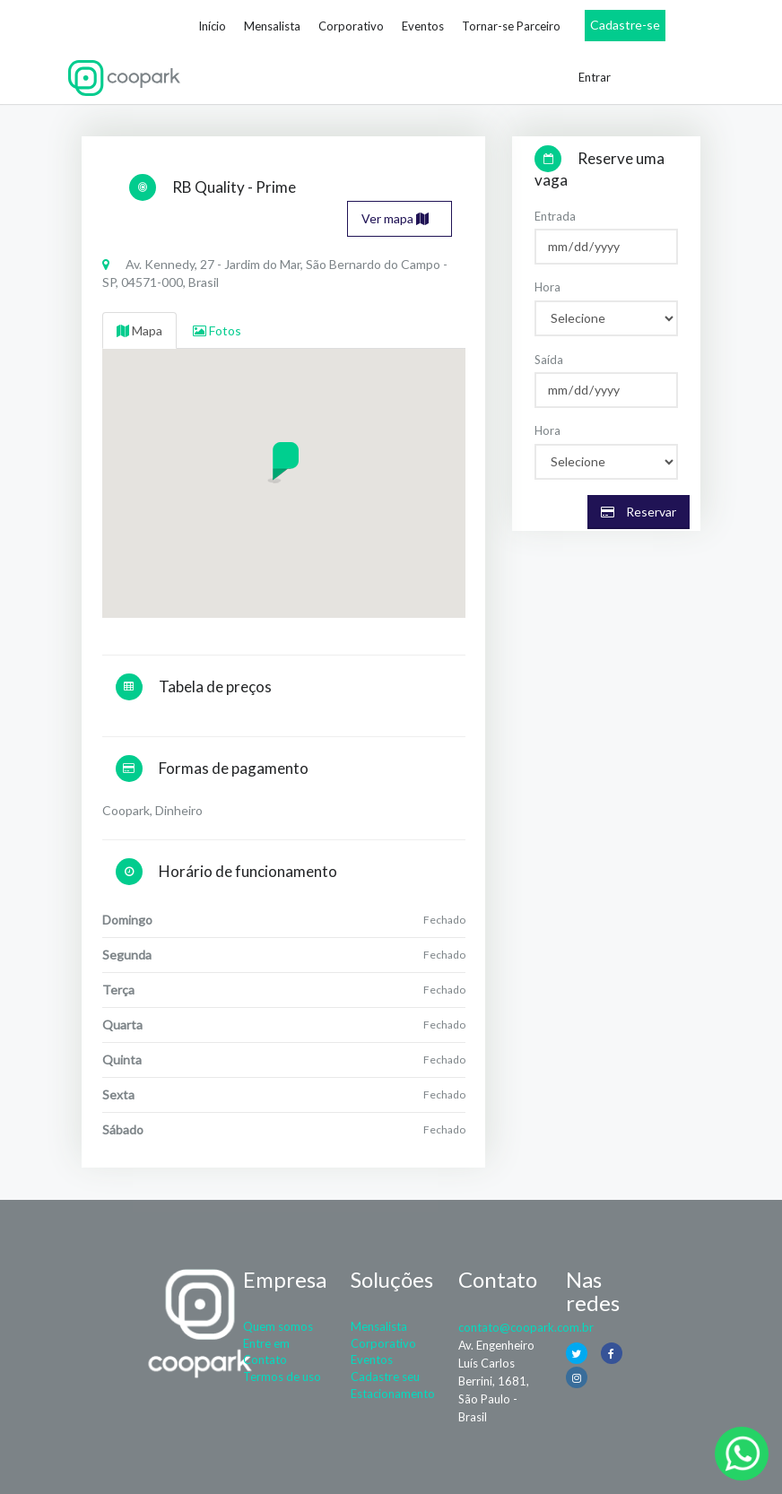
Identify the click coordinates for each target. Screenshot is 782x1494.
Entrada (555, 216)
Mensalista (272, 26)
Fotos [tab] (217, 330)
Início (212, 26)
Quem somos (278, 1326)
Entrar (594, 77)
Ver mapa (395, 218)
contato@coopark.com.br (526, 1327)
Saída (548, 359)
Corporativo (351, 26)
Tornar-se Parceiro (511, 26)
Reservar (638, 511)
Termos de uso (282, 1376)
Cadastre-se (625, 24)
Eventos (423, 26)
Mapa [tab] (139, 330)
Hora (547, 287)
